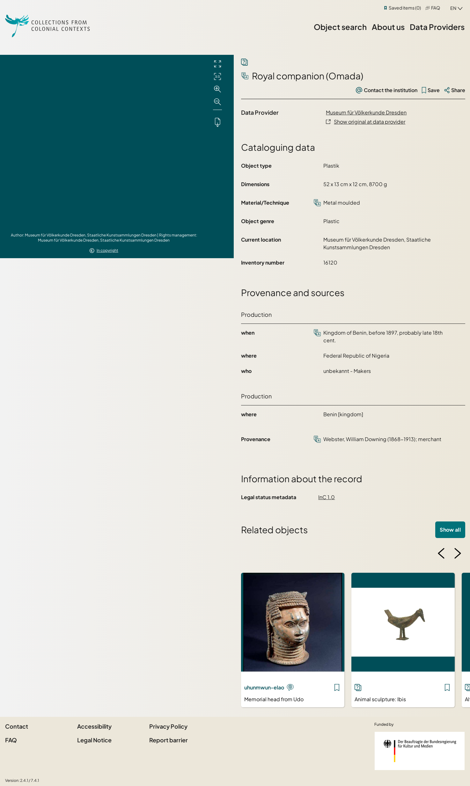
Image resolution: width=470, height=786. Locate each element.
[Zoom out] (217, 102)
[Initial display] (217, 76)
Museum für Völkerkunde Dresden (366, 112)
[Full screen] (217, 64)
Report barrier (168, 740)
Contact (16, 726)
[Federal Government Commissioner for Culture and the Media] (419, 751)
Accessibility (94, 726)
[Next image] (457, 553)
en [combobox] (453, 8)
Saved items (405, 8)
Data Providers (437, 27)
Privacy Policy (168, 726)
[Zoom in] (217, 89)
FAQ (435, 8)
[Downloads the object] (217, 122)
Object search (340, 27)
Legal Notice (94, 740)
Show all (450, 529)
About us (388, 27)
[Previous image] (441, 553)
